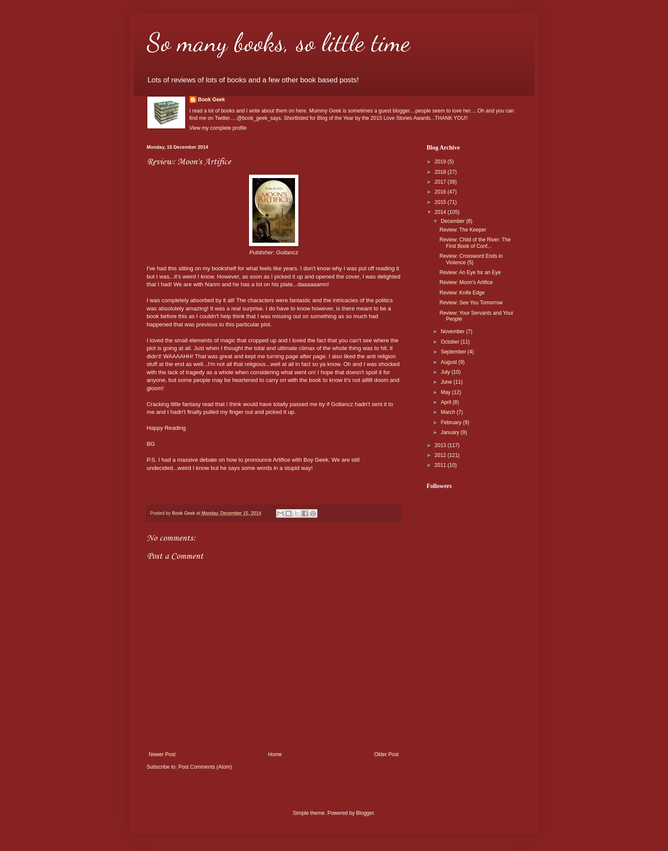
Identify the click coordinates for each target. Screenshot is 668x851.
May (446, 392)
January (450, 432)
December (453, 221)
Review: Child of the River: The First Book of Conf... (474, 243)
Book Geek (211, 100)
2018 (441, 172)
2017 (441, 182)
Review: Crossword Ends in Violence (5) (471, 259)
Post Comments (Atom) (205, 767)
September (454, 352)
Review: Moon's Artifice (466, 282)
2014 (441, 212)
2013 (441, 445)
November (453, 332)
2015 (441, 202)
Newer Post (162, 754)
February (452, 422)
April (446, 402)
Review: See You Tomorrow (471, 303)
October (450, 342)
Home (275, 754)
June (447, 382)
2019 (441, 162)
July (446, 372)
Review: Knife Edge (462, 293)
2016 (441, 192)
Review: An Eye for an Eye (469, 272)
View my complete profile (218, 128)
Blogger (365, 813)
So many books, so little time (278, 42)
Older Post (386, 754)
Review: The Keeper (462, 230)
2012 (441, 455)
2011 (441, 465)
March (449, 412)
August (449, 362)
